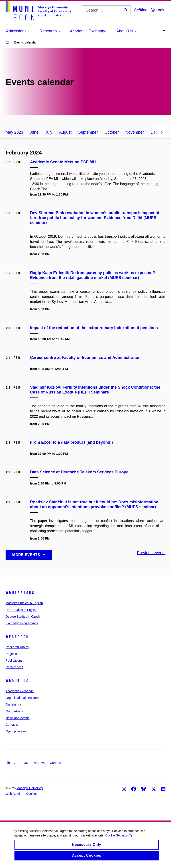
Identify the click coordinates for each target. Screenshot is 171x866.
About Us (17, 680)
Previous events (151, 553)
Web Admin (13, 793)
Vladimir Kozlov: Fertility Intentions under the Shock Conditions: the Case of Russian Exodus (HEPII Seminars (95, 389)
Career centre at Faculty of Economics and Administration (85, 357)
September (88, 132)
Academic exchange (20, 691)
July (48, 132)
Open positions (16, 731)
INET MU (39, 763)
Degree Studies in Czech (23, 616)
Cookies (31, 793)
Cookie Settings (118, 839)
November (134, 132)
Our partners (14, 711)
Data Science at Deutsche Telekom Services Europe (79, 472)
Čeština (140, 10)
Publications (14, 660)
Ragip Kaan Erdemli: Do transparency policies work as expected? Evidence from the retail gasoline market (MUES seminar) (92, 275)
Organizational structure (22, 698)
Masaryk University (29, 788)
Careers (55, 763)
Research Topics (17, 647)
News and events (17, 718)
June (34, 132)
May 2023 (14, 132)
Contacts (12, 724)
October (111, 132)
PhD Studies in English (21, 610)
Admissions (20, 592)
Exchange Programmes (22, 623)
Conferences (14, 667)
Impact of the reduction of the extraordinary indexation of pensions (94, 328)
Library (10, 763)
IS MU (24, 763)
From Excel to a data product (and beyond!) (71, 442)
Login (158, 10)
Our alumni (13, 704)
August (65, 132)
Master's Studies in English (24, 603)
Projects (11, 654)
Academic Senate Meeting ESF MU (63, 162)
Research (17, 637)
